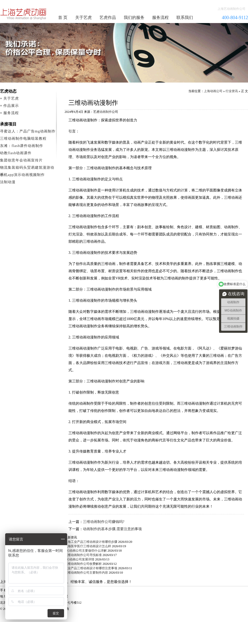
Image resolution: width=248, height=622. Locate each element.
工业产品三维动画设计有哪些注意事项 (91, 568)
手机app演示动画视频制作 (22, 175)
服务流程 (160, 17)
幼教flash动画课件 (16, 153)
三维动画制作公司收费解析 (83, 564)
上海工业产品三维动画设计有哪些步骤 (91, 542)
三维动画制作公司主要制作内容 (86, 572)
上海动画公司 (213, 91)
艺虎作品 (107, 17)
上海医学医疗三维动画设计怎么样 (88, 546)
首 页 (62, 17)
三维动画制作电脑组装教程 (23, 138)
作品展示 (11, 106)
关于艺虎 (83, 17)
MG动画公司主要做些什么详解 (86, 550)
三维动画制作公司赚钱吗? (103, 522)
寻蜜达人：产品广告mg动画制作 (28, 131)
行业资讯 (232, 91)
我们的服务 (134, 17)
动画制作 (105, 112)
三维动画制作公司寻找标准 (83, 555)
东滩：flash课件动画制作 (21, 146)
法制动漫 (8, 182)
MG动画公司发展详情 (79, 559)
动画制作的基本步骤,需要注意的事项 (112, 529)
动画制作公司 (23, 14)
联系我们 (184, 17)
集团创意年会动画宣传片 (21, 160)
